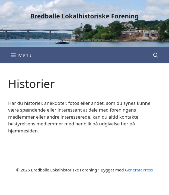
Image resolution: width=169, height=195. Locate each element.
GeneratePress (139, 170)
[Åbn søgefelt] (156, 55)
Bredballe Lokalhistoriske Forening (84, 16)
